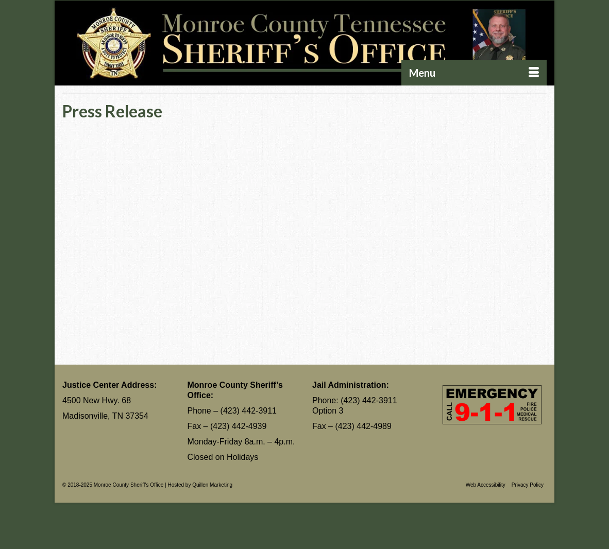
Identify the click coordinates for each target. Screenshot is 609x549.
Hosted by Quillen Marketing (199, 485)
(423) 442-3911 (249, 410)
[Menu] (474, 72)
